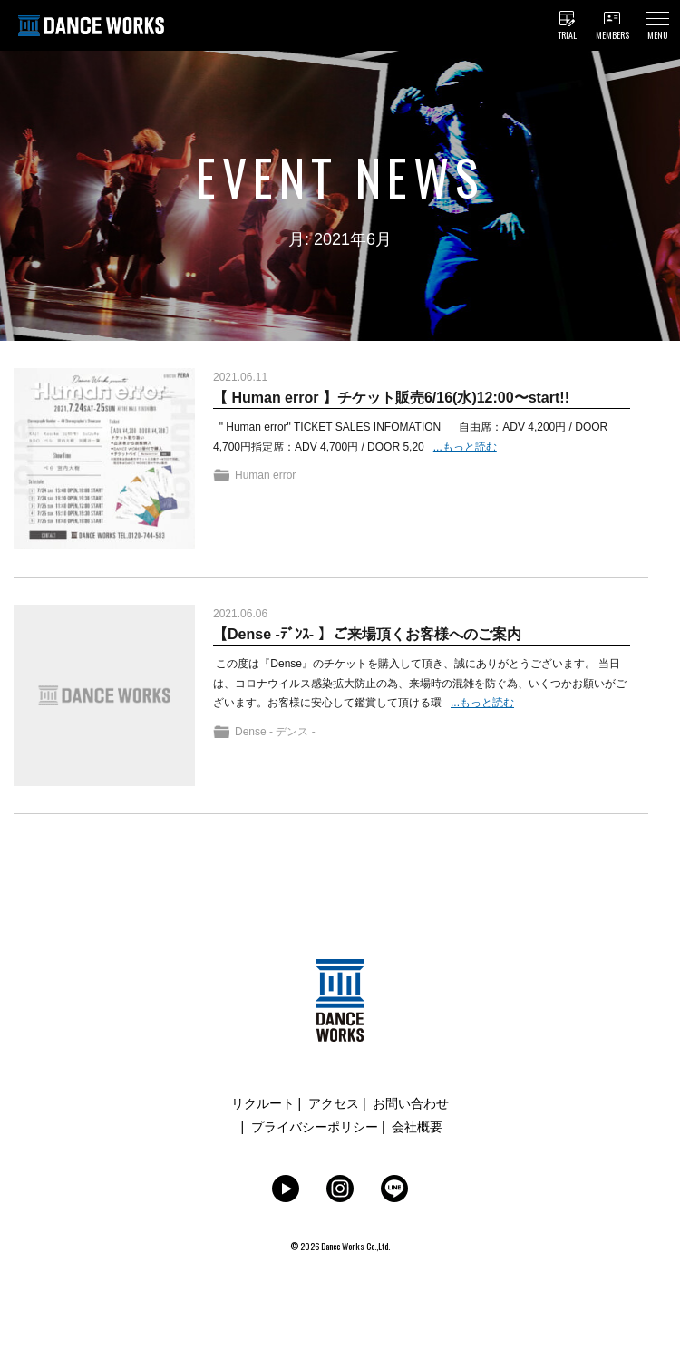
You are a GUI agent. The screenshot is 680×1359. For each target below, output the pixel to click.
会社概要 (417, 1127)
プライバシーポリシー (314, 1127)
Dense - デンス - (275, 731)
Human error (265, 475)
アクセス (333, 1103)
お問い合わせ (411, 1103)
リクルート (263, 1103)
